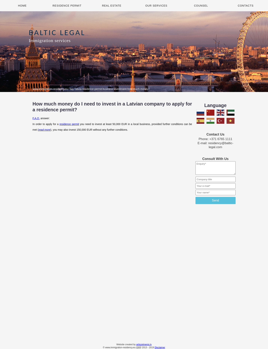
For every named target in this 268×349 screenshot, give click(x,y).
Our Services (156, 5)
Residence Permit (66, 5)
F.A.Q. (36, 118)
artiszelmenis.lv (144, 344)
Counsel (201, 5)
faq (71, 88)
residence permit (69, 124)
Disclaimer (160, 347)
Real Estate (111, 5)
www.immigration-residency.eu (50, 88)
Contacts (246, 5)
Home (22, 5)
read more (44, 129)
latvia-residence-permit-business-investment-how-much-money (111, 88)
